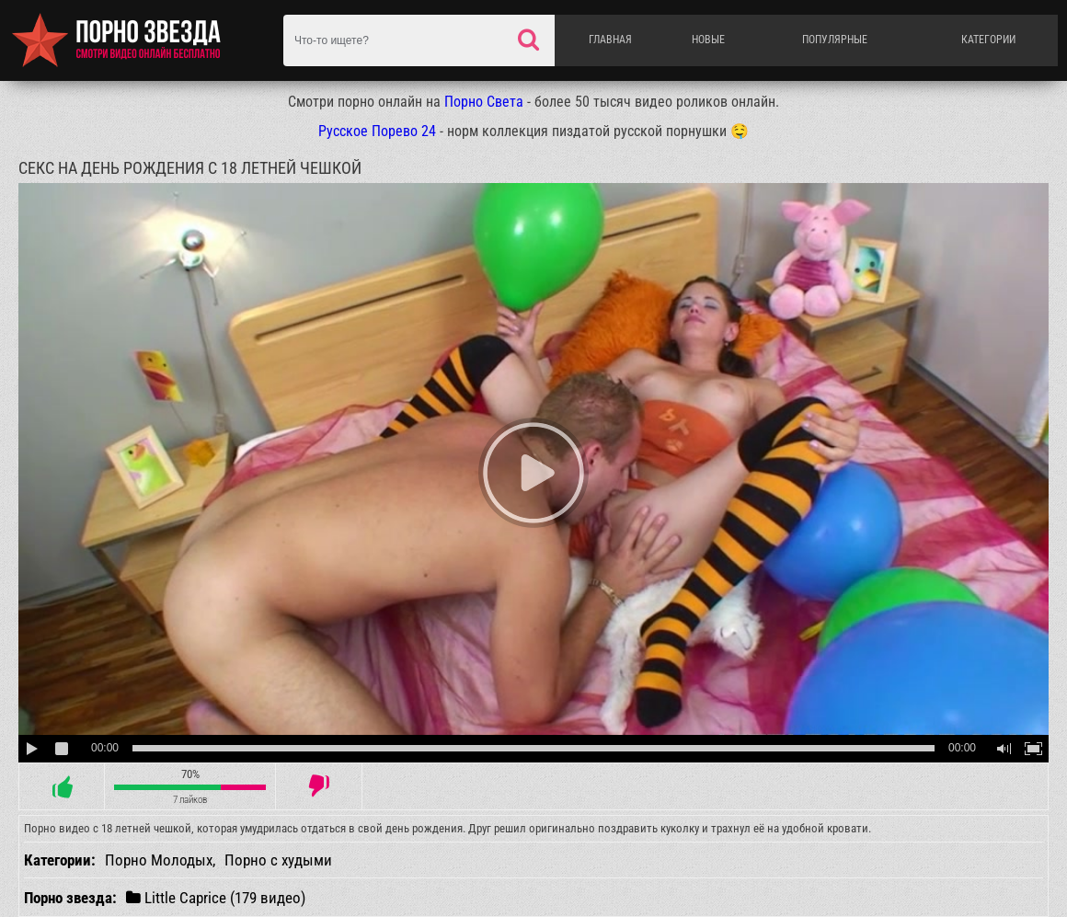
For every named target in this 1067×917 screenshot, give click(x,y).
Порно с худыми (278, 859)
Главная (610, 39)
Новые (708, 39)
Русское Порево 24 (377, 131)
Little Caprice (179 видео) (215, 897)
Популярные (834, 39)
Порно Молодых (158, 859)
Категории (988, 39)
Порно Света (483, 101)
